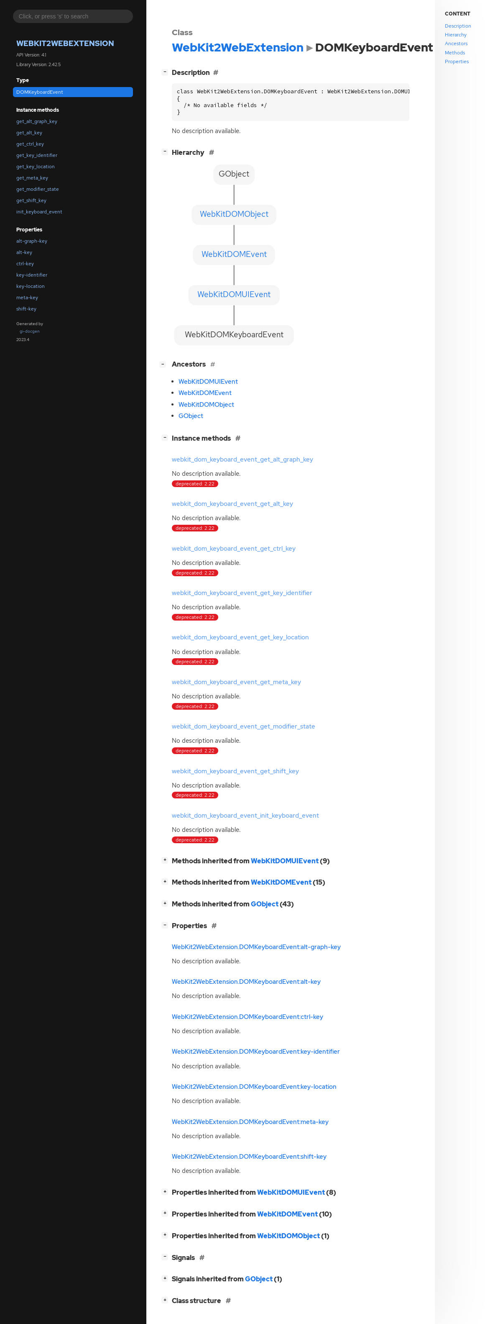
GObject (191, 416)
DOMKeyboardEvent (39, 92)
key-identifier (31, 275)
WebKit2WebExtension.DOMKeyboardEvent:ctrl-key (247, 1017)
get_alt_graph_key (36, 121)
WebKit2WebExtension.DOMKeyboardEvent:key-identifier (256, 1051)
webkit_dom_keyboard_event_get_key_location (240, 637)
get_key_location (35, 166)
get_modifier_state (37, 189)
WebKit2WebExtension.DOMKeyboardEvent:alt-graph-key (256, 947)
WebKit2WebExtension (65, 43)
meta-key (27, 297)
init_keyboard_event (39, 211)
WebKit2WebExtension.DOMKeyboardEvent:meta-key (250, 1122)
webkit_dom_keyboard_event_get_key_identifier (242, 593)
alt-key (24, 252)
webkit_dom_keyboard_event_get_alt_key (232, 504)
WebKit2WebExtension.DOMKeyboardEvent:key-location (254, 1087)
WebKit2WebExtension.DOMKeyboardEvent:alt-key (246, 982)
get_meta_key (32, 177)
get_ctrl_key (30, 144)
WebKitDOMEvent (205, 393)
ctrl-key (25, 263)
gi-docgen (30, 331)
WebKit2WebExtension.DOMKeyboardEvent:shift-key (249, 1156)
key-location (30, 286)
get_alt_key (29, 132)
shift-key (26, 308)
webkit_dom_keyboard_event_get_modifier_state (243, 726)
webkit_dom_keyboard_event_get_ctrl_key (234, 548)
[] (166, 71)
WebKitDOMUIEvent (208, 381)
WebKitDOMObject (206, 404)
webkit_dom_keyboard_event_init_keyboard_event (245, 815)
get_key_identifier (36, 155)
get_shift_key (31, 200)
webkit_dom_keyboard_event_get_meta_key (236, 682)
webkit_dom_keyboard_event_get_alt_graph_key (242, 459)
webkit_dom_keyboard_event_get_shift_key (235, 771)
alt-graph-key (31, 241)
